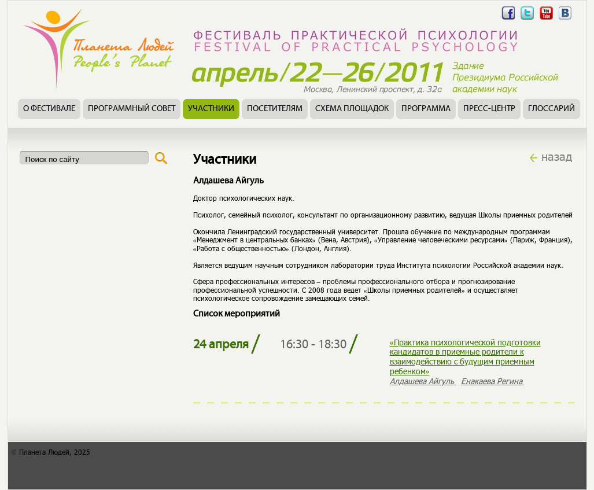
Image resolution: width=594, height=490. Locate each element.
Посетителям (274, 109)
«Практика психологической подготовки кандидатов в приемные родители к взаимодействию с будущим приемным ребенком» (465, 356)
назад (556, 156)
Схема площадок (352, 109)
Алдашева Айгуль (423, 381)
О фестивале (49, 109)
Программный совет (131, 109)
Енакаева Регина (493, 381)
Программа (426, 109)
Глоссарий (551, 109)
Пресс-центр (489, 109)
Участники (211, 109)
